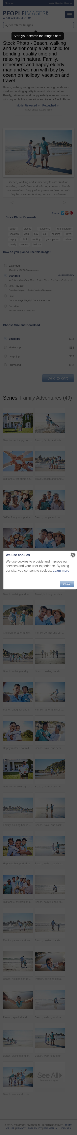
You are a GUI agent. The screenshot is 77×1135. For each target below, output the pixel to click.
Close (67, 584)
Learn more (61, 570)
